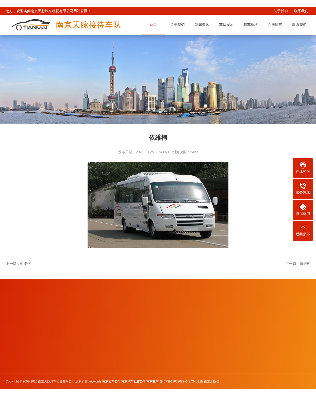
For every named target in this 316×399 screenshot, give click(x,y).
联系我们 (301, 11)
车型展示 (227, 25)
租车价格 (251, 25)
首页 (153, 25)
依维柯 (25, 264)
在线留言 (276, 25)
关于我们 (281, 11)
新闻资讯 (202, 25)
